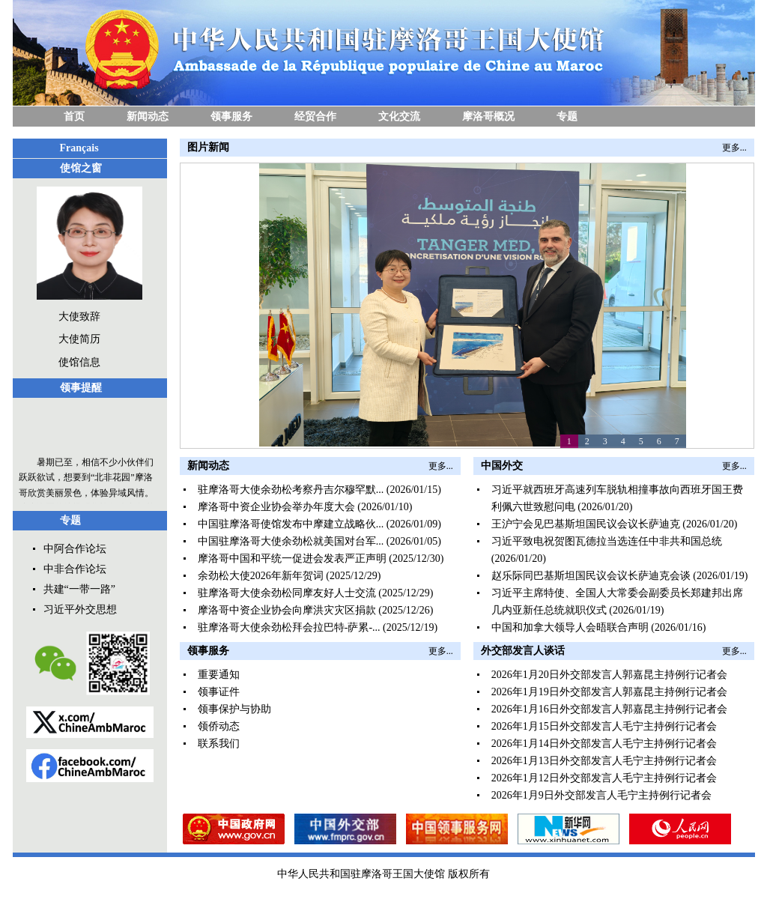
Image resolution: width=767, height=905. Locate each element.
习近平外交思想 (80, 609)
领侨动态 (219, 726)
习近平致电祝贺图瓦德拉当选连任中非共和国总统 (606, 541)
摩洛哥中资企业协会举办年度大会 (276, 506)
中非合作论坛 (74, 569)
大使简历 (79, 339)
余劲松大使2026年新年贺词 (261, 575)
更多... (734, 147)
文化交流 (399, 116)
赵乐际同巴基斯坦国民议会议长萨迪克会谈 (591, 575)
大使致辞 (79, 316)
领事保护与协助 (234, 709)
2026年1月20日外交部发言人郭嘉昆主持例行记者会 (609, 674)
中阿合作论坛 (74, 548)
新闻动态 (148, 116)
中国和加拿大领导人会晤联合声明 (570, 627)
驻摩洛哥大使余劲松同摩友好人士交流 (287, 593)
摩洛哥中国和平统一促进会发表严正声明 (292, 558)
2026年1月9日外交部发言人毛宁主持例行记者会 (601, 795)
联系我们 (219, 743)
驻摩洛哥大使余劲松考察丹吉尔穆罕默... (291, 489)
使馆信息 (79, 362)
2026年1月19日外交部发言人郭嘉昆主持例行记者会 (609, 691)
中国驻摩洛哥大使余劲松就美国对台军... (291, 541)
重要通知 (219, 674)
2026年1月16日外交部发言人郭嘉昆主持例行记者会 (609, 709)
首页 (74, 116)
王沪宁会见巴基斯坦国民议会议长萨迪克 (585, 524)
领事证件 (219, 691)
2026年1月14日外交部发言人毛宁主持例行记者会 (604, 743)
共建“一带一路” (79, 589)
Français (79, 148)
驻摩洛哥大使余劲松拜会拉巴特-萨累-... (289, 627)
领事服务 (231, 116)
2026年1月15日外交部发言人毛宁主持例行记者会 (604, 726)
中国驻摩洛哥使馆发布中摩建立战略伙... (291, 524)
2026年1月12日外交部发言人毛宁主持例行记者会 (604, 778)
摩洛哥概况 (488, 116)
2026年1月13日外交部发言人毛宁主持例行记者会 (604, 760)
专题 (567, 116)
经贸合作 (315, 116)
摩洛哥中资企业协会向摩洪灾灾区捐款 (287, 610)
